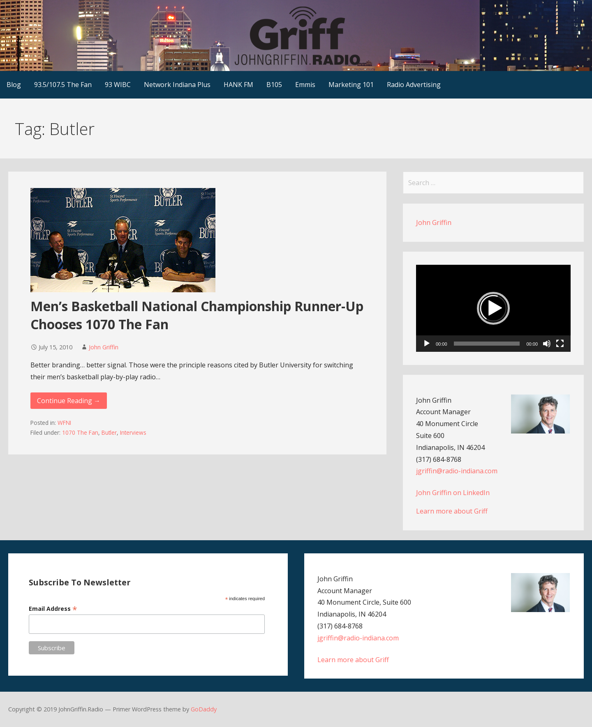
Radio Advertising (414, 84)
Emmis (305, 84)
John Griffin (103, 347)
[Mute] (547, 343)
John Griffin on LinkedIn (453, 492)
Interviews (133, 432)
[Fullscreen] (560, 343)
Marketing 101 (351, 84)
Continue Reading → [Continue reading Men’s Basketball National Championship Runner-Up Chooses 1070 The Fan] (68, 400)
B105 (274, 84)
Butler (109, 432)
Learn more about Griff (452, 511)
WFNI (64, 423)
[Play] (427, 343)
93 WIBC (118, 84)
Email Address (53, 608)
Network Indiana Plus (177, 84)
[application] (493, 308)
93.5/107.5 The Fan (63, 84)
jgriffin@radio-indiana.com (456, 470)
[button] (493, 308)
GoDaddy (204, 709)
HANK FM (238, 84)
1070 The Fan (80, 432)
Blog (14, 84)
